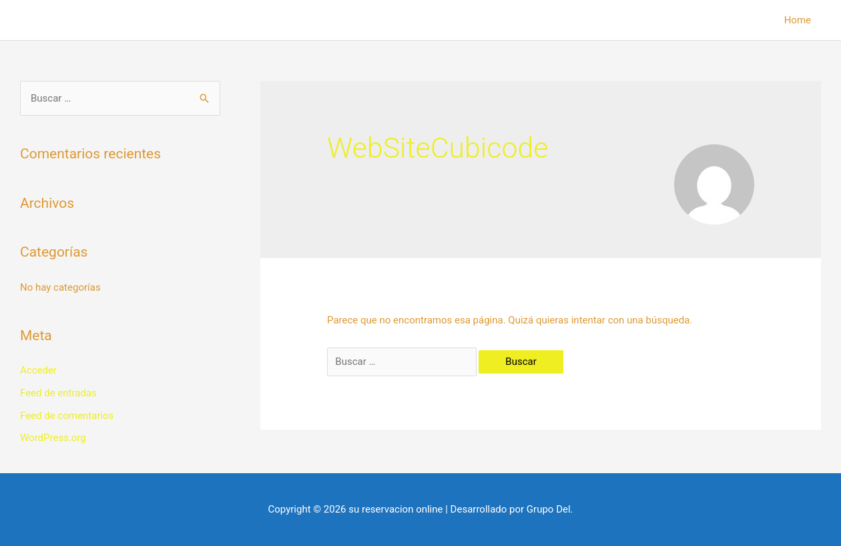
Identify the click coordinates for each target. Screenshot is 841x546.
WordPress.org (53, 438)
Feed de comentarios (66, 416)
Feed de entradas (58, 393)
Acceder (38, 370)
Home (797, 20)
